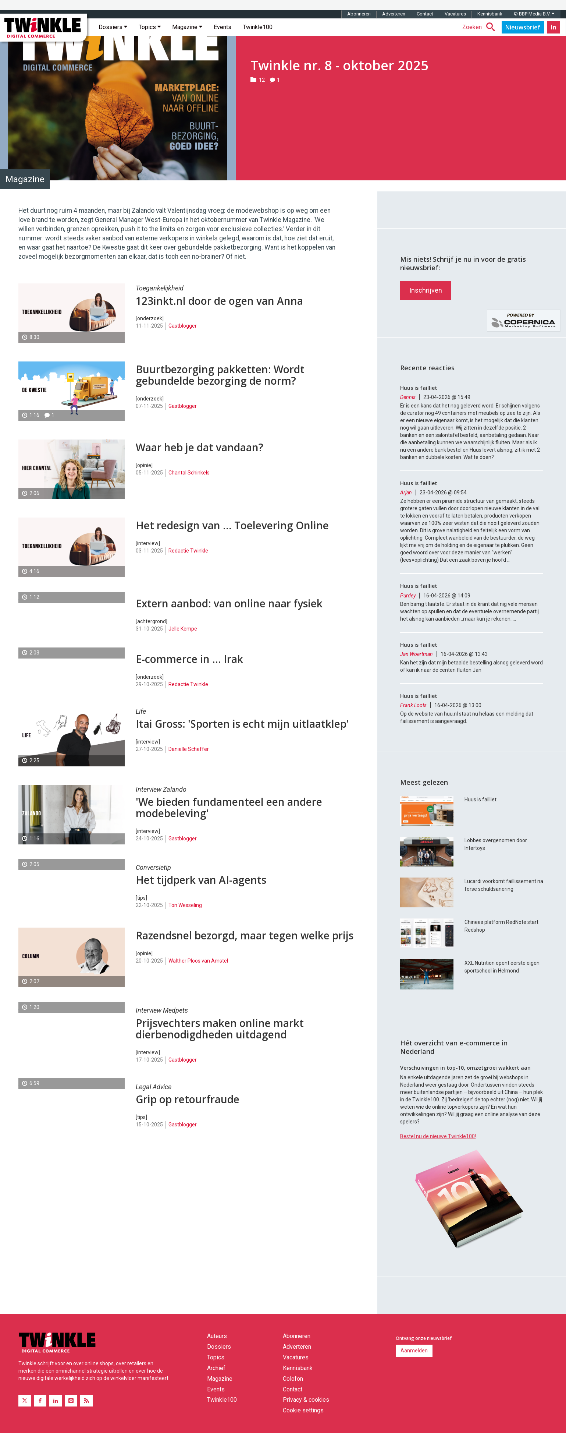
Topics (150, 27)
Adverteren (393, 14)
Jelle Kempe (182, 629)
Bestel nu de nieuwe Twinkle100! (438, 1136)
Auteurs (217, 1336)
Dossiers (113, 27)
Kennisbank (489, 14)
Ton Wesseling (185, 905)
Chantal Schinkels (189, 473)
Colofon (293, 1378)
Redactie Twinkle (188, 551)
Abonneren (359, 14)
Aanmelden (414, 1350)
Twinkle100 (258, 27)
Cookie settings (303, 1410)
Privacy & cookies (306, 1399)
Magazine (187, 27)
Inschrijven (425, 290)
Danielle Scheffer (188, 749)
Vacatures (455, 14)
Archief (216, 1368)
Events (222, 27)
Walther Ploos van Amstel (198, 961)
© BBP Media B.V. (534, 14)
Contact (425, 14)
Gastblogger (182, 326)
